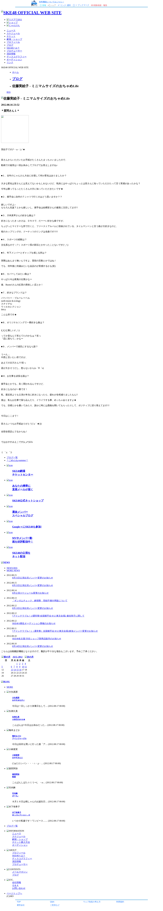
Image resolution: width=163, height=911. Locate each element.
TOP (19, 901)
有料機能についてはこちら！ (51, 1)
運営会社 (21, 905)
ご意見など (55, 905)
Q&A (52, 901)
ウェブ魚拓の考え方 (92, 901)
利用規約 (120, 901)
